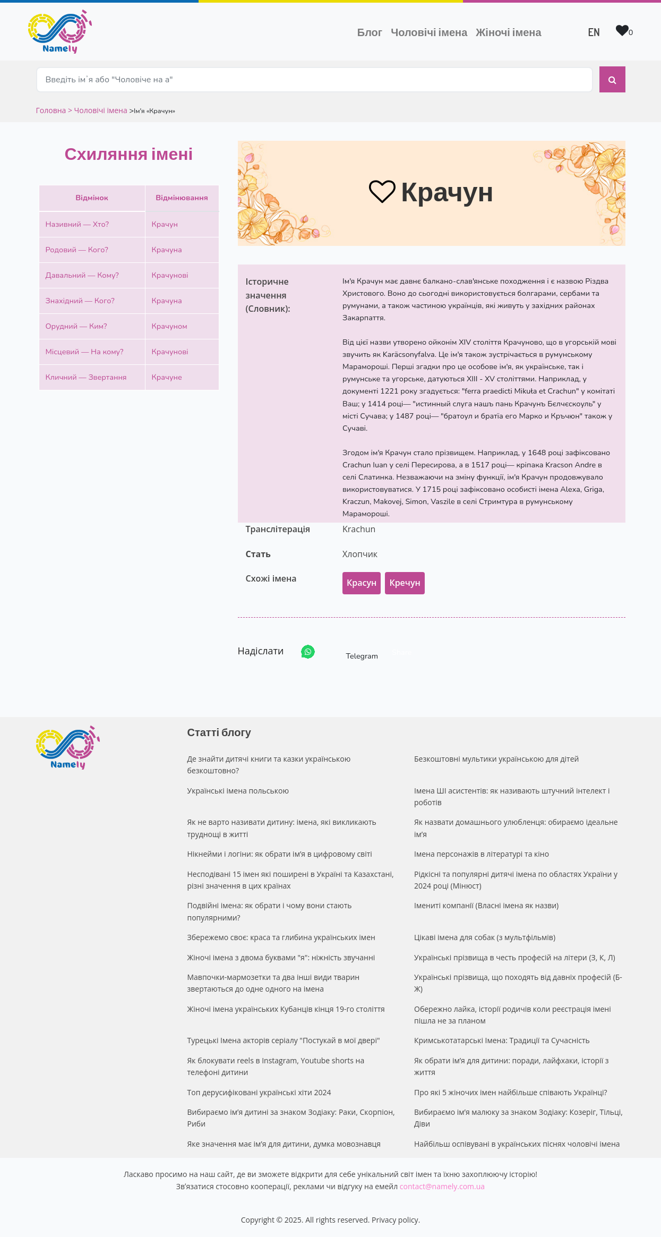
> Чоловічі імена (97, 110)
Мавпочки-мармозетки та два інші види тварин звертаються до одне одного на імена (273, 983)
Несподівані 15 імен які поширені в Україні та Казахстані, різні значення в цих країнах (290, 880)
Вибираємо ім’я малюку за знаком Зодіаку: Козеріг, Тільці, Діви (518, 1118)
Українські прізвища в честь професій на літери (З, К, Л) (514, 957)
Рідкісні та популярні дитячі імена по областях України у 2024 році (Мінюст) (515, 880)
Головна (52, 110)
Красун (361, 582)
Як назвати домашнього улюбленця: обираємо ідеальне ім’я (516, 828)
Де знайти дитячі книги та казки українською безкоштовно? (269, 764)
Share (401, 652)
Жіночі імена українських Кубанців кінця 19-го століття (286, 1009)
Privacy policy (395, 1220)
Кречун (404, 582)
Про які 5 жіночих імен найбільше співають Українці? (510, 1092)
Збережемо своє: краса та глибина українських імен (281, 937)
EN (594, 32)
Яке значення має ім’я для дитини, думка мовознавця (284, 1144)
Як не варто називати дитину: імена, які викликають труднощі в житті (281, 828)
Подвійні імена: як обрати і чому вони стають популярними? (269, 911)
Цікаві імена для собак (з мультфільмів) (484, 937)
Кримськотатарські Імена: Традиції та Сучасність (502, 1040)
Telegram (353, 652)
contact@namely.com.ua (442, 1186)
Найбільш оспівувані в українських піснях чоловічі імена (517, 1144)
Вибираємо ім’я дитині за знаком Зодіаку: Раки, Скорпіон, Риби (291, 1118)
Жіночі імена (508, 32)
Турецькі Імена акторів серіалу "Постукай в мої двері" (283, 1040)
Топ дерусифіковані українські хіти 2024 (259, 1092)
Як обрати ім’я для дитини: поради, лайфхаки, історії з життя (511, 1066)
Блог (369, 32)
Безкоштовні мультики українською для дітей (496, 759)
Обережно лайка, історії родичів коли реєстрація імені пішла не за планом (512, 1015)
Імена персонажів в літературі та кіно (481, 854)
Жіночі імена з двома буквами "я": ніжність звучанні (281, 957)
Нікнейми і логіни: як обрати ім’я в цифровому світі (279, 854)
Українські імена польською (238, 791)
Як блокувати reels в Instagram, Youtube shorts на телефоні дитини (276, 1066)
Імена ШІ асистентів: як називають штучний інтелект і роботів (512, 796)
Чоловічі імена (431, 31)
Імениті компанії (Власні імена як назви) (486, 905)
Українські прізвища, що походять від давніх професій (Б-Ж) (518, 983)
